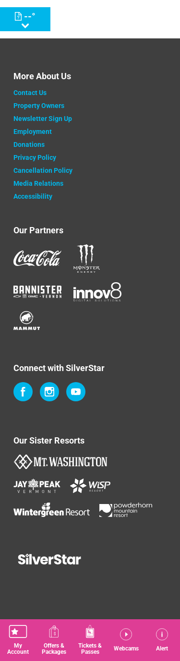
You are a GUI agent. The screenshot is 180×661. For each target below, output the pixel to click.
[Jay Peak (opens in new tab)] (36, 486)
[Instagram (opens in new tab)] (49, 391)
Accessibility (32, 196)
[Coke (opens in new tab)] (37, 258)
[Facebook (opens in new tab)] (23, 391)
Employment (32, 131)
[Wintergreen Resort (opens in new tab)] (51, 510)
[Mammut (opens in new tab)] (26, 320)
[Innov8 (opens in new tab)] (97, 291)
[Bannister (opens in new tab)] (37, 292)
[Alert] (162, 640)
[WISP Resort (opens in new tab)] (90, 486)
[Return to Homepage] (102, 19)
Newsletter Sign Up (42, 118)
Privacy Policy (34, 157)
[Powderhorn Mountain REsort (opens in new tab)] (125, 510)
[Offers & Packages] (54, 640)
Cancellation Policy (42, 170)
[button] (18, 640)
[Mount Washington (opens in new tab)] (60, 462)
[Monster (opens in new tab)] (86, 258)
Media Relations (38, 183)
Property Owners (38, 105)
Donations (29, 144)
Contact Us (30, 92)
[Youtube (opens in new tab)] (75, 391)
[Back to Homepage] (90, 560)
